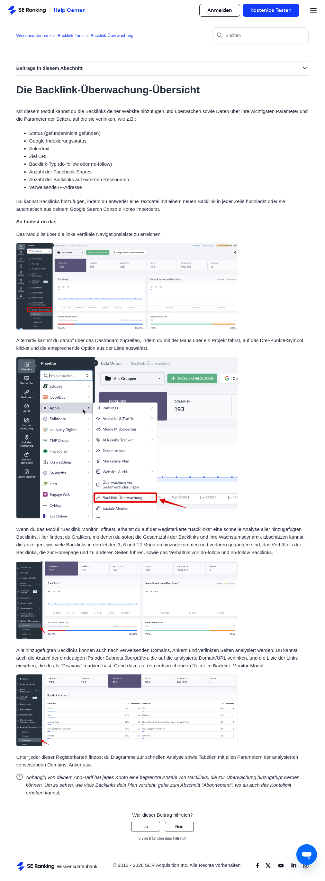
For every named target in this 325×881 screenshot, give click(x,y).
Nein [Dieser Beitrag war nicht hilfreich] (179, 826)
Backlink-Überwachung (112, 35)
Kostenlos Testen (271, 10)
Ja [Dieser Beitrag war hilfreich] (146, 826)
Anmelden (219, 10)
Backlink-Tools (71, 35)
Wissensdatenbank (34, 35)
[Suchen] (260, 35)
